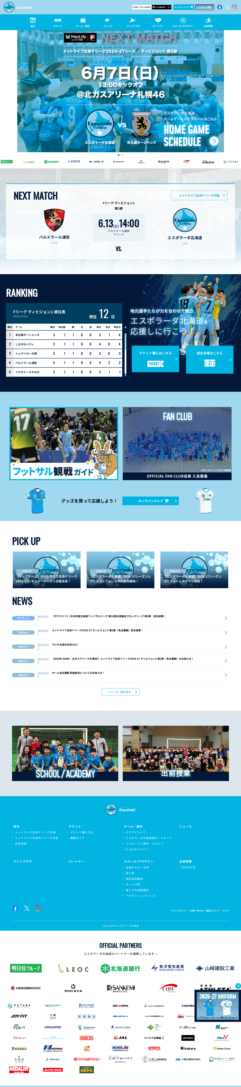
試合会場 (21, 845)
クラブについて (136, 834)
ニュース (184, 828)
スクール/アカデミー (138, 861)
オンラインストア (183, 7)
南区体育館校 (134, 879)
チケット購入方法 (82, 834)
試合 (15, 828)
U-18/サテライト (137, 851)
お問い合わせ (190, 910)
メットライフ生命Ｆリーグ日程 (199, 195)
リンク (224, 910)
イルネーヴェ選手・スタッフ (144, 845)
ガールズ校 (133, 885)
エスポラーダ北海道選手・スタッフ (149, 840)
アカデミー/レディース (141, 896)
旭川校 (130, 874)
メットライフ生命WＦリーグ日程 (36, 840)
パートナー (75, 861)
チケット (74, 828)
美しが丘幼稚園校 (137, 891)
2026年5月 (188, 868)
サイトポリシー (170, 910)
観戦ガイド (77, 840)
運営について (209, 910)
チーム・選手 (133, 828)
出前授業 (184, 861)
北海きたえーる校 (137, 868)
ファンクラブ (22, 861)
